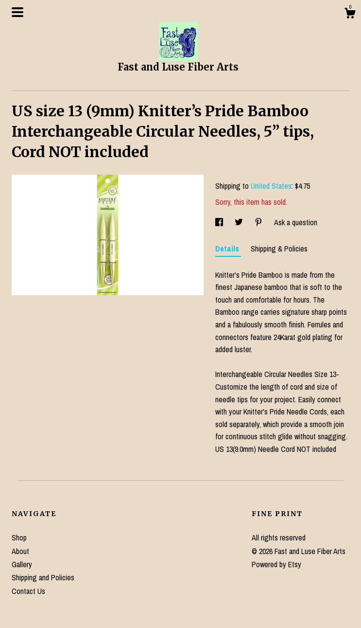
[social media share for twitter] (240, 222)
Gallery (22, 564)
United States (271, 185)
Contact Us (28, 591)
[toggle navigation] (17, 12)
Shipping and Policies (43, 577)
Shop (19, 537)
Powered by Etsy (276, 564)
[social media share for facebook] (220, 222)
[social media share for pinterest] (259, 222)
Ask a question (295, 222)
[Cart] (349, 14)
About (20, 551)
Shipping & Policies (279, 248)
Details (228, 248)
